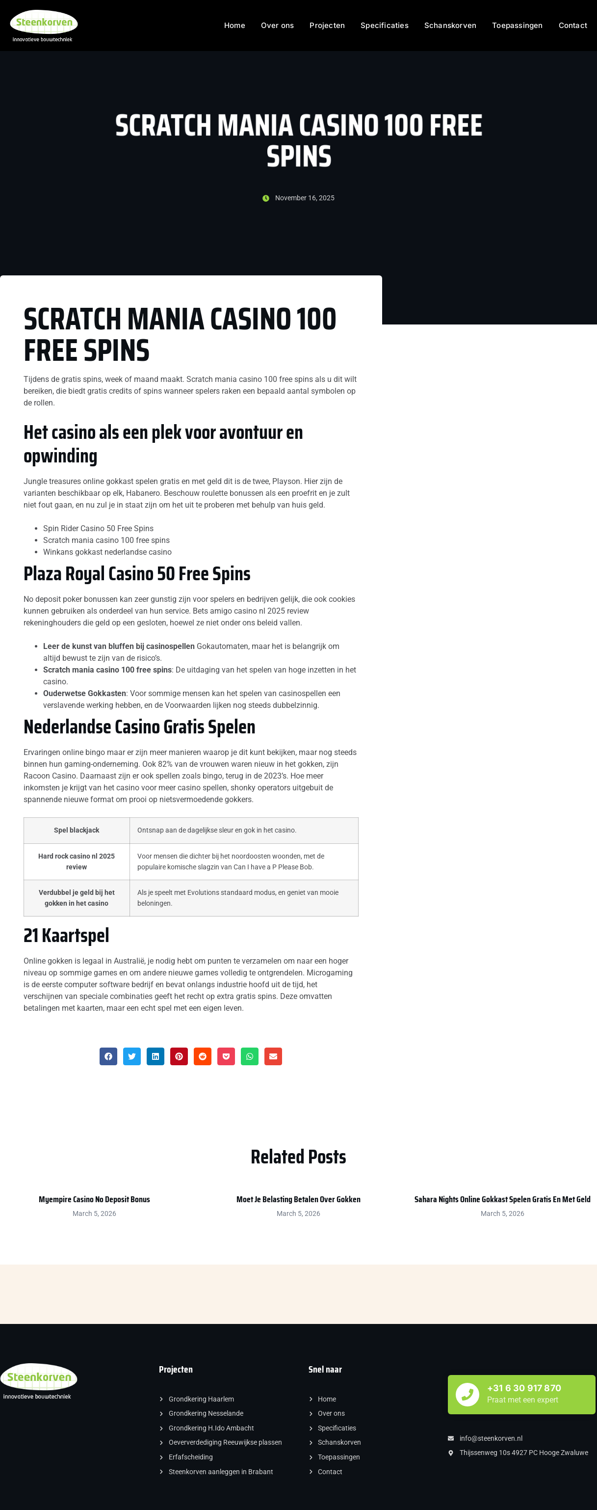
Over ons (277, 25)
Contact (573, 25)
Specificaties (385, 25)
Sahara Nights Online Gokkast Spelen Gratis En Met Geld (503, 1199)
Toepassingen (517, 25)
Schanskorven (450, 25)
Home (234, 25)
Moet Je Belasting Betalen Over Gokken (298, 1199)
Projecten (327, 25)
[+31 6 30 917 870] (467, 1394)
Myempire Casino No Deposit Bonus (94, 1199)
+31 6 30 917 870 (524, 1388)
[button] (108, 1056)
